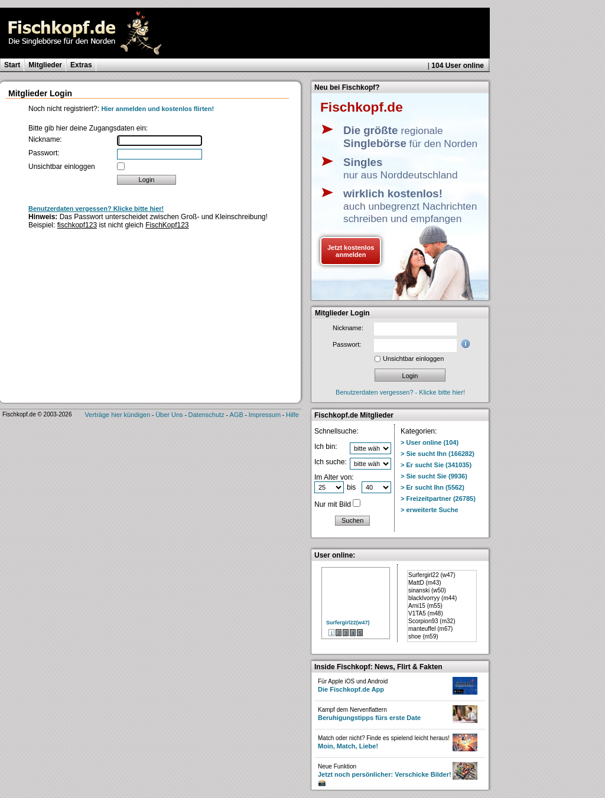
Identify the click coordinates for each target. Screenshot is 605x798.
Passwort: (44, 153)
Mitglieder (45, 65)
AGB (236, 414)
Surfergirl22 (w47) (431, 575)
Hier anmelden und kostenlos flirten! (157, 108)
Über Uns (169, 414)
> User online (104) (429, 442)
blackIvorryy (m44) (432, 598)
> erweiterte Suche (429, 509)
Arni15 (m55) (425, 605)
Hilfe (292, 414)
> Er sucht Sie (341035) (436, 464)
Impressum (265, 414)
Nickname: (45, 139)
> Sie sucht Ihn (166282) (437, 453)
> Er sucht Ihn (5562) (432, 487)
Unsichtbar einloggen (61, 166)
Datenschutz (206, 414)
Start (12, 65)
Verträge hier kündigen (118, 414)
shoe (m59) (423, 636)
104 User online (457, 65)
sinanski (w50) (427, 590)
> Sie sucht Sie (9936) (434, 476)
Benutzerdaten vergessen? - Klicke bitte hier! (400, 392)
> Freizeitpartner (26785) (438, 498)
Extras (81, 65)
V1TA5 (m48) (425, 613)
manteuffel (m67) (430, 629)
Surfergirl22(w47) (348, 623)
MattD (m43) (424, 582)
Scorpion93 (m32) (431, 621)
